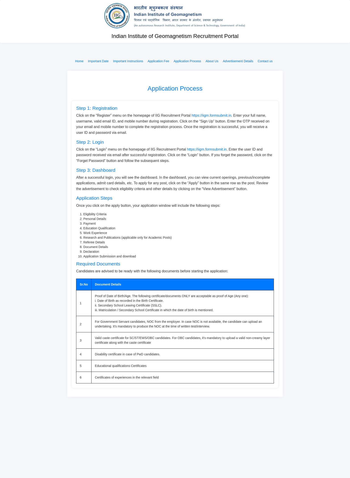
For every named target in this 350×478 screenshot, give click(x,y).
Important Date (98, 61)
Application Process (187, 61)
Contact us (265, 61)
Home (79, 61)
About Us (212, 61)
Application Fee (158, 61)
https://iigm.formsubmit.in (211, 115)
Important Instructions (128, 61)
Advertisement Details (238, 61)
